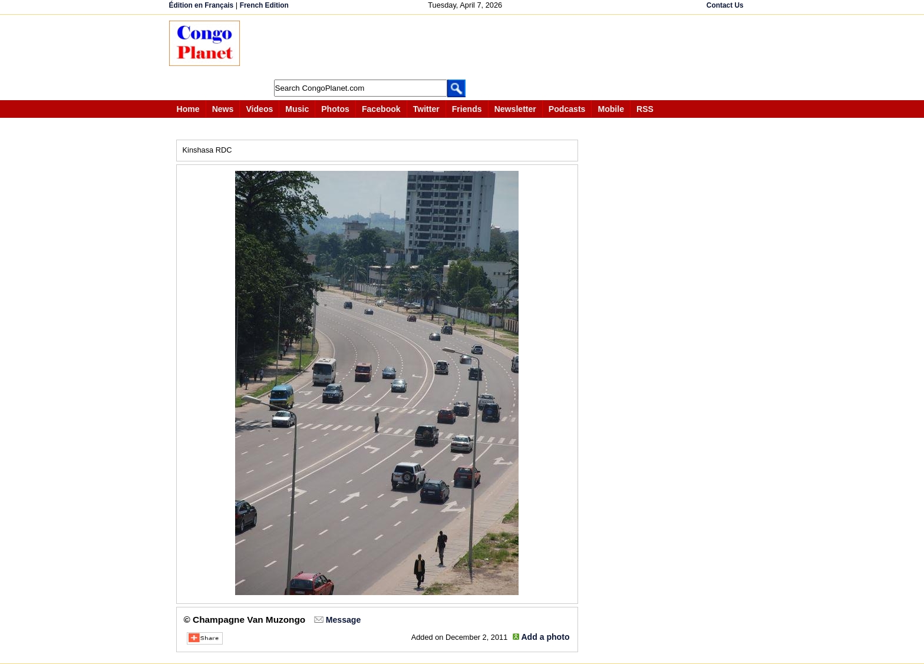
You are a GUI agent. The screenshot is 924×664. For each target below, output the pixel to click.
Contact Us (725, 5)
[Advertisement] (466, 47)
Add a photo (545, 637)
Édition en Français (201, 5)
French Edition (264, 5)
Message (343, 620)
